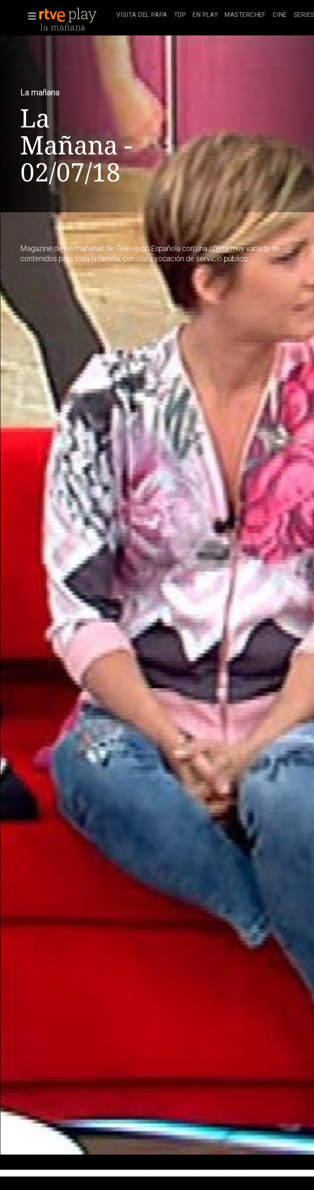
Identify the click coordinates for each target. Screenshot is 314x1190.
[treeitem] (141, 15)
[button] (29, 16)
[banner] (76, 15)
